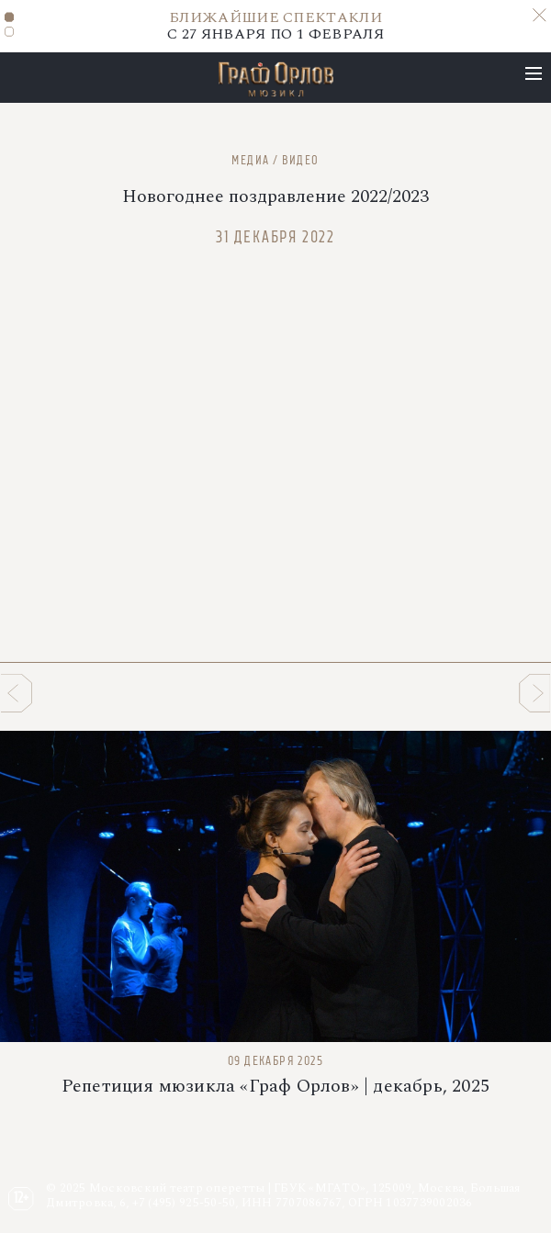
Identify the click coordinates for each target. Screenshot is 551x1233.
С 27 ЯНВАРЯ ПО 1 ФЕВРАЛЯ (275, 25)
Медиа (250, 160)
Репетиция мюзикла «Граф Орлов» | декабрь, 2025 (275, 1086)
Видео (301, 160)
